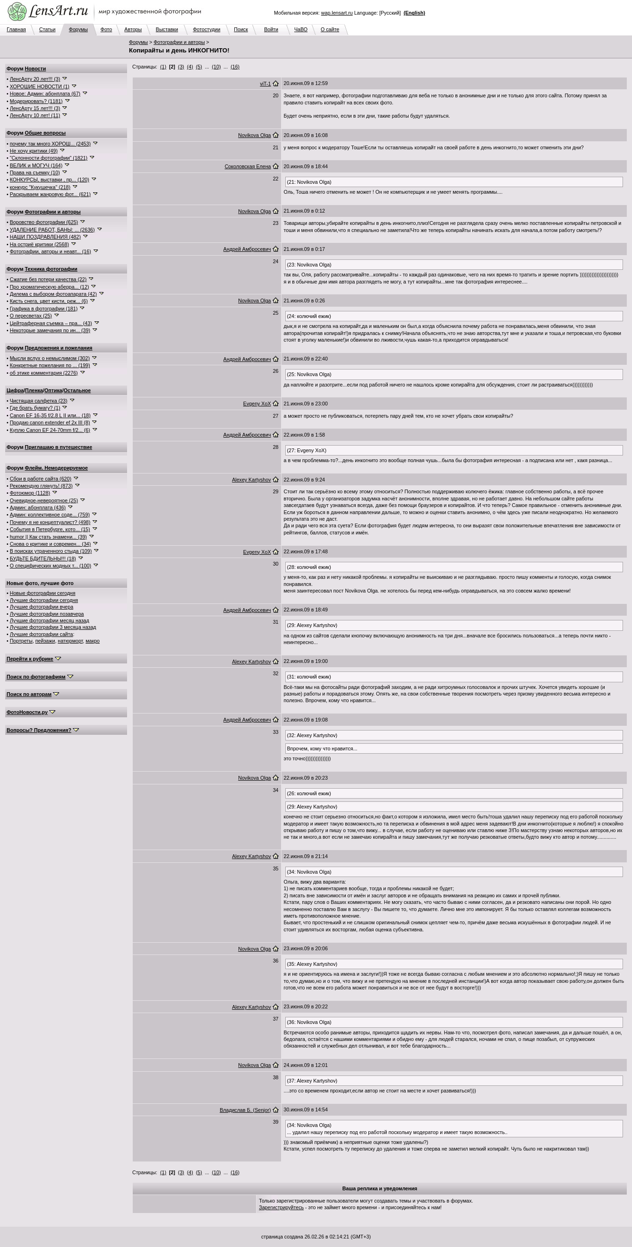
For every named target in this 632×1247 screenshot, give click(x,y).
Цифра (15, 390)
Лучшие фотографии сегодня (44, 600)
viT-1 (265, 83)
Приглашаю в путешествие (58, 447)
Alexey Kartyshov (251, 479)
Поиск (241, 29)
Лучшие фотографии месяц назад (49, 620)
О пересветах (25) (31, 315)
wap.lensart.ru (337, 13)
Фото (106, 29)
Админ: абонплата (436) (38, 507)
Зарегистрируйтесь (281, 1207)
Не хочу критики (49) (34, 151)
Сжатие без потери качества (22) (48, 279)
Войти (271, 29)
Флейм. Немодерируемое (56, 468)
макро (92, 641)
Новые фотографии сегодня (43, 593)
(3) (181, 66)
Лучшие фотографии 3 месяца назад (53, 627)
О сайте (330, 29)
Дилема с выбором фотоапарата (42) (53, 294)
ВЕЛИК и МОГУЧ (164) (36, 165)
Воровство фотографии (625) (44, 222)
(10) (216, 66)
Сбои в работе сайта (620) (40, 479)
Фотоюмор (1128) (30, 493)
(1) (163, 66)
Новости (35, 68)
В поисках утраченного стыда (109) (51, 551)
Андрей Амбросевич (247, 249)
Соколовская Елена (248, 166)
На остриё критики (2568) (39, 244)
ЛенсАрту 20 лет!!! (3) (35, 79)
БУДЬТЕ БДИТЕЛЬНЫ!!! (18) (43, 558)
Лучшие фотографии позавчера (47, 614)
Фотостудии (206, 29)
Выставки (167, 29)
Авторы (133, 29)
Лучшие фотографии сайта (41, 634)
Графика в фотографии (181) (44, 308)
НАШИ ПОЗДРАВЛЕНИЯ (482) (45, 237)
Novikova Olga (254, 135)
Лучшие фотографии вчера (41, 607)
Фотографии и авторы (179, 42)
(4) (190, 66)
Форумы (78, 29)
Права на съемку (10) (35, 172)
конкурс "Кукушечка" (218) (40, 187)
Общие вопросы (45, 133)
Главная (16, 29)
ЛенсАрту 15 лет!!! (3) (35, 108)
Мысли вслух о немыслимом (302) (50, 358)
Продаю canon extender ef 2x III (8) (50, 422)
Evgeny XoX (257, 403)
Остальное (77, 390)
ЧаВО (300, 29)
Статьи (47, 29)
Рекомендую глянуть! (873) (41, 486)
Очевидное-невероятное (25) (44, 500)
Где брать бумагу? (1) (35, 408)
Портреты (21, 641)
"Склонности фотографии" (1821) (48, 158)
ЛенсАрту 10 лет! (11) (35, 115)
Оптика (53, 390)
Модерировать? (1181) (36, 101)
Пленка (34, 390)
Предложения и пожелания (59, 348)
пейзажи (45, 641)
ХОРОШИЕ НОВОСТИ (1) (39, 86)
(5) (199, 66)
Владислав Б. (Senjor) (245, 1110)
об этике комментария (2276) (44, 373)
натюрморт (70, 641)
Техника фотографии (51, 269)
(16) (235, 66)
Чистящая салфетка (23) (39, 401)
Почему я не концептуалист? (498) (50, 522)
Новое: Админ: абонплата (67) (45, 93)
